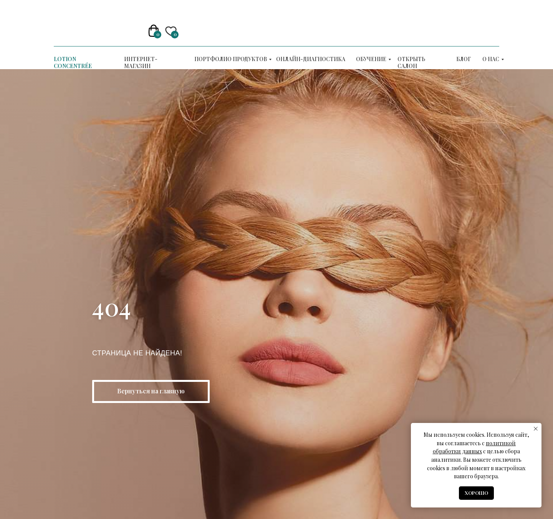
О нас (490, 59)
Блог (463, 59)
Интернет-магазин (140, 62)
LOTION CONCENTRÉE (73, 62)
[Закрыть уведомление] (536, 429)
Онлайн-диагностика (310, 59)
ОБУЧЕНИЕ (371, 59)
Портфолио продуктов (230, 59)
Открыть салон (411, 62)
